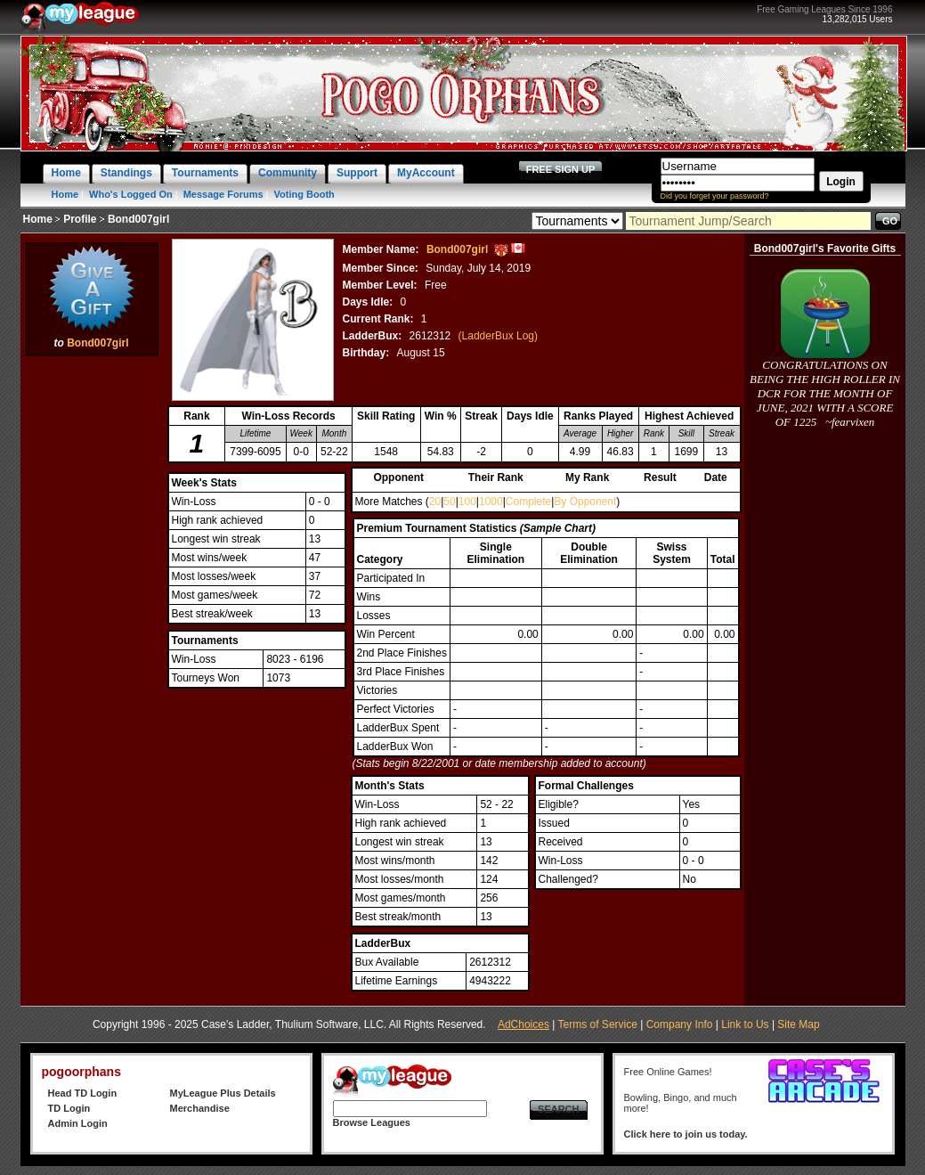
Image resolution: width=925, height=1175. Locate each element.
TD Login (69, 1108)
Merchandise (200, 1108)
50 (449, 501)
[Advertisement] (91, 628)
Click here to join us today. (686, 1134)
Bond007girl (97, 343)
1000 (491, 501)
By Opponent (585, 501)
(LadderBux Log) (498, 336)
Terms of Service (597, 1024)
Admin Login (78, 1123)
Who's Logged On (131, 194)
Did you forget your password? (715, 196)
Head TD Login (83, 1093)
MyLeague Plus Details (223, 1093)
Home (65, 194)
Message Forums (223, 194)
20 (435, 501)
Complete (528, 501)
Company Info (679, 1024)
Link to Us (744, 1024)
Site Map (798, 1024)
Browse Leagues (371, 1122)
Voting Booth (304, 194)
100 (467, 501)
